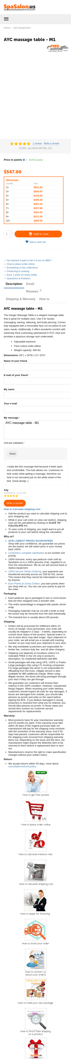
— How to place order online (19, 264)
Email (30, 283)
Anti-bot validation (13, 442)
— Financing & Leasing (16, 271)
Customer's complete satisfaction (26, 552)
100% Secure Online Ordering (24, 571)
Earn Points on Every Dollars (24, 583)
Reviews (34, 291)
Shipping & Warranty (21, 299)
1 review (37, 143)
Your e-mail (10, 403)
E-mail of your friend (16, 375)
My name (9, 389)
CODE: (23, 148)
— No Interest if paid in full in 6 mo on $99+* (28, 260)
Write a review (51, 143)
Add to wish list (35, 241)
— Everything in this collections (21, 267)
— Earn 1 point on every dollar (20, 274)
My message (11, 417)
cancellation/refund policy (22, 766)
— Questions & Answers (17, 278)
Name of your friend (15, 360)
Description (14, 283)
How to (44, 299)
